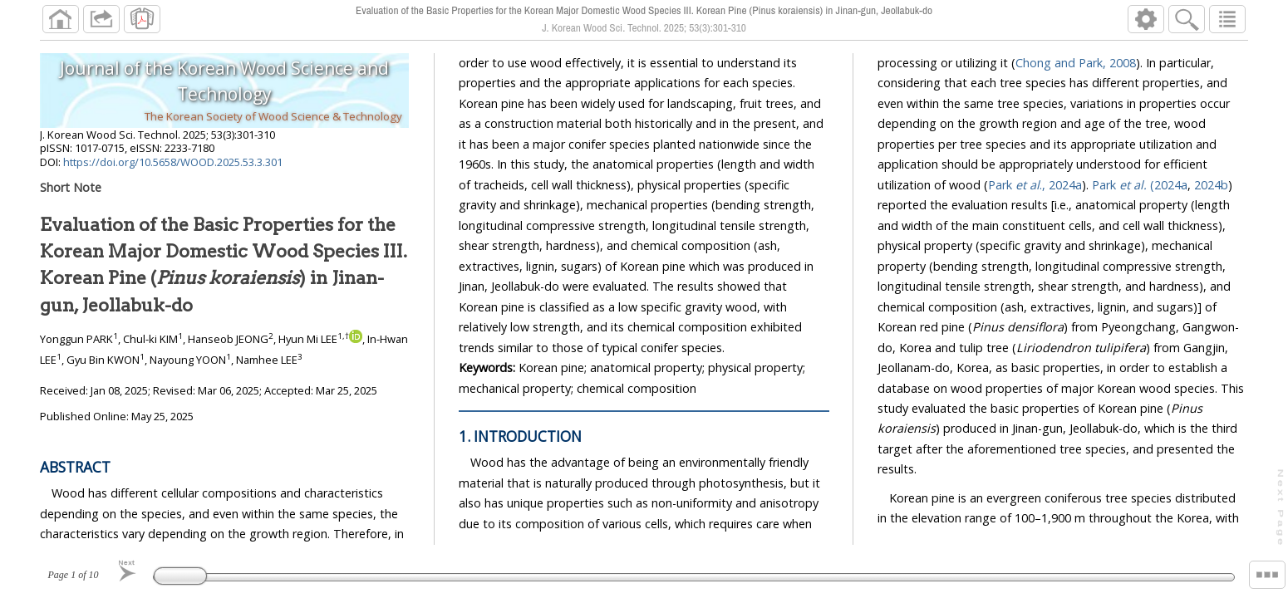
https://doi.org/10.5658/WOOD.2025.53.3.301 (173, 161)
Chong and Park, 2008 (1075, 63)
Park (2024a (1139, 185)
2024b (1211, 185)
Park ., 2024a (1035, 185)
